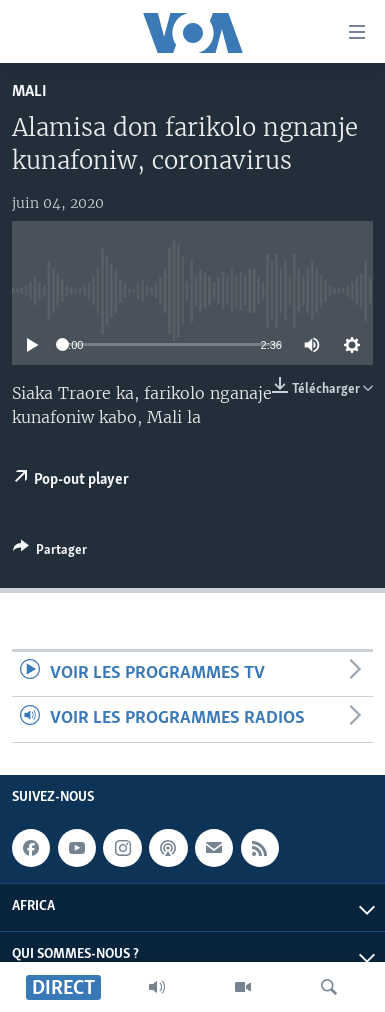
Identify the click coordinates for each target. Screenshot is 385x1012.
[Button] (50, 553)
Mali (29, 91)
